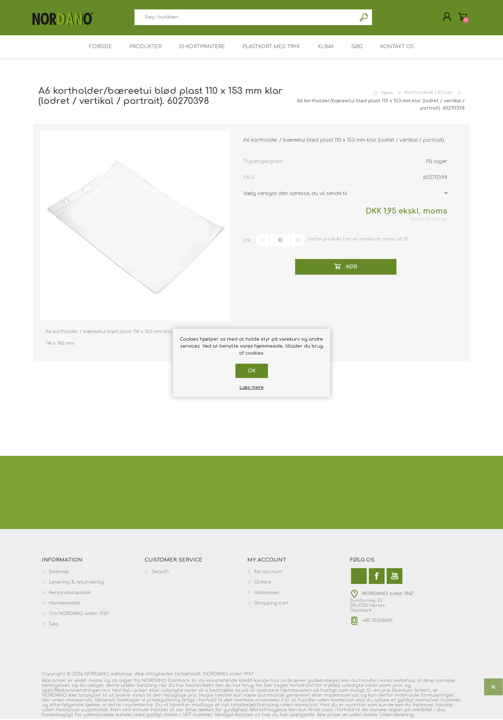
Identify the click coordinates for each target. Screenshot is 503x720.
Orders (262, 583)
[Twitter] (359, 577)
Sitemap (59, 572)
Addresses (266, 593)
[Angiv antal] (280, 241)
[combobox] (245, 17)
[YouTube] (394, 577)
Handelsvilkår (65, 604)
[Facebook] (377, 577)
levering (436, 220)
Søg (364, 17)
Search (160, 572)
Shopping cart (271, 604)
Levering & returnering (76, 583)
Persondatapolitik (70, 593)
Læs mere (252, 387)
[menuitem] (93, 572)
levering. (404, 715)
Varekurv (462, 17)
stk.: (248, 241)
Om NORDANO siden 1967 (79, 614)
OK (252, 370)
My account (268, 572)
